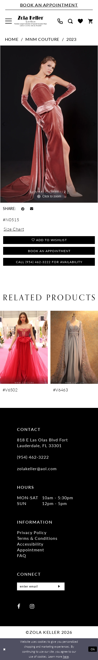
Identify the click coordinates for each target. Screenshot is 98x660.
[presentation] (24, 347)
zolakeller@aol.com (37, 468)
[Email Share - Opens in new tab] (31, 208)
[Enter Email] (41, 586)
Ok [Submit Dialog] (93, 649)
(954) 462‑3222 (33, 457)
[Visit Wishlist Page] (80, 21)
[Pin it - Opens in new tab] (23, 208)
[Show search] (70, 21)
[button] (8, 21)
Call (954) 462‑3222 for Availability (49, 262)
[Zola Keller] (30, 21)
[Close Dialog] (4, 649)
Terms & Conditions (37, 538)
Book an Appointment (49, 251)
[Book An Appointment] (49, 5)
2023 (71, 39)
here (66, 656)
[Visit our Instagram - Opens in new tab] (32, 606)
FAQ (21, 555)
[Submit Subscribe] (59, 586)
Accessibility (30, 544)
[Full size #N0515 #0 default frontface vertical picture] (49, 124)
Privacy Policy (32, 532)
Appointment (30, 550)
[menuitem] (8, 21)
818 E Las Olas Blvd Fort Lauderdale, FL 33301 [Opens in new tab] (42, 442)
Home (12, 39)
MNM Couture (42, 39)
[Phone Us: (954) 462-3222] (60, 21)
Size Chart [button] (14, 229)
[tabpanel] (49, 124)
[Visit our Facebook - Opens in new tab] (18, 606)
